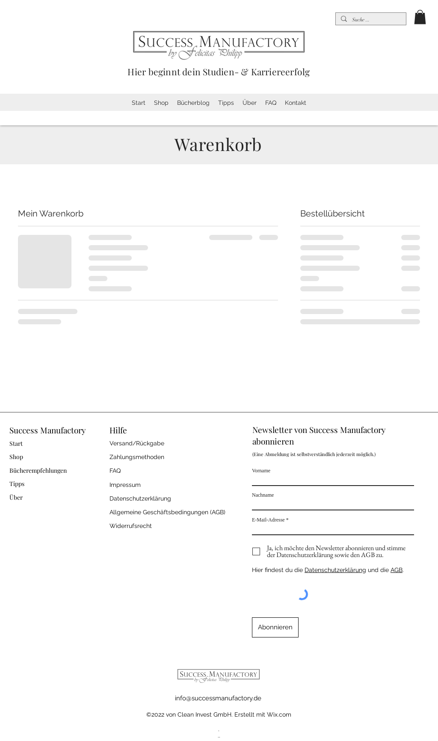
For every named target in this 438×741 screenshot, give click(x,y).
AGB (396, 569)
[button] (420, 17)
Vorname (261, 470)
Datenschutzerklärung (335, 569)
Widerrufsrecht (131, 525)
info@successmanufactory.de (218, 698)
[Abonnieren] (275, 627)
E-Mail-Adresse (268, 519)
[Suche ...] (370, 20)
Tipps (16, 484)
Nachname (263, 495)
